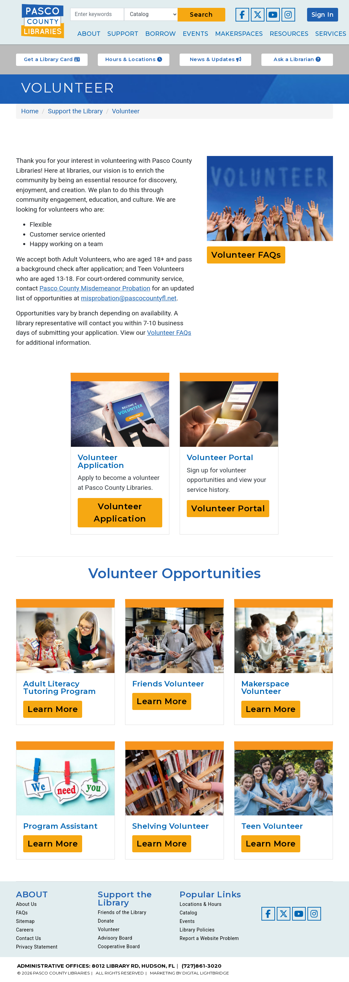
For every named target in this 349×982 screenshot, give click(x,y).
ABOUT (32, 894)
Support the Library (125, 899)
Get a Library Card (52, 59)
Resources (289, 33)
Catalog (188, 912)
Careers (25, 930)
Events (195, 33)
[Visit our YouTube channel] (273, 15)
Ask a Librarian (297, 59)
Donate (106, 921)
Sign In (323, 14)
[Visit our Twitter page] (257, 15)
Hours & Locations (133, 59)
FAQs (22, 912)
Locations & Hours (201, 904)
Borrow (160, 33)
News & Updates (215, 59)
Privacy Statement (37, 947)
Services (330, 33)
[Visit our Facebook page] (242, 15)
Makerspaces (239, 33)
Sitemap (25, 921)
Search (201, 14)
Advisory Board (115, 938)
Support (122, 33)
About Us (26, 904)
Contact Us (28, 938)
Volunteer (109, 929)
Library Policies (197, 930)
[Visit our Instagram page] (288, 15)
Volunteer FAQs (169, 333)
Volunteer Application (120, 512)
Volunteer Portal (228, 508)
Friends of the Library (122, 912)
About (89, 33)
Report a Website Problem (209, 938)
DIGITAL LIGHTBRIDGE (205, 973)
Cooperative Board (119, 946)
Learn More (53, 709)
